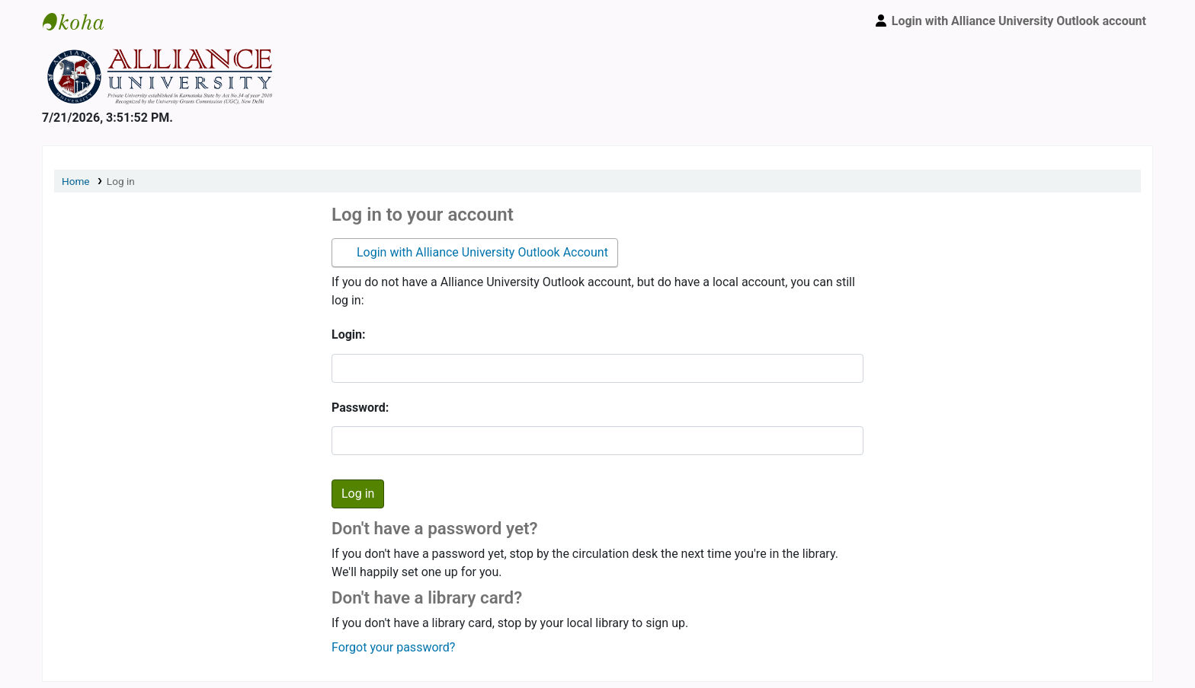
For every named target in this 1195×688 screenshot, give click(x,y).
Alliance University (81, 21)
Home (76, 181)
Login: (349, 334)
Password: (360, 407)
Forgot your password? (393, 647)
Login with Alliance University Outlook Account (481, 252)
